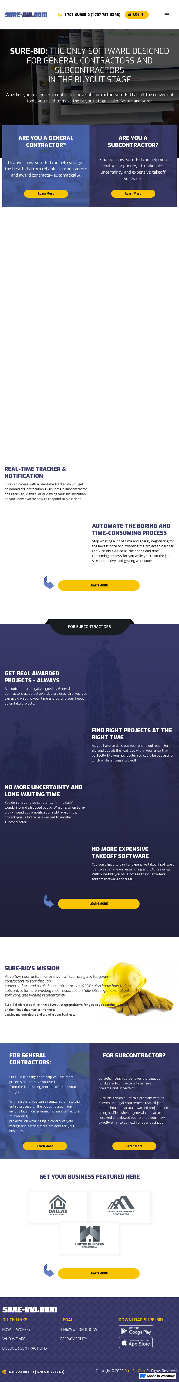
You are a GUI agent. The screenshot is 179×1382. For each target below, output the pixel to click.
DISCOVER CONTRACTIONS (24, 1348)
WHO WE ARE (13, 1338)
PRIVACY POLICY (73, 1338)
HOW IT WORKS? (16, 1329)
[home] (26, 14)
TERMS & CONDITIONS (78, 1329)
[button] (166, 14)
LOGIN (138, 14)
